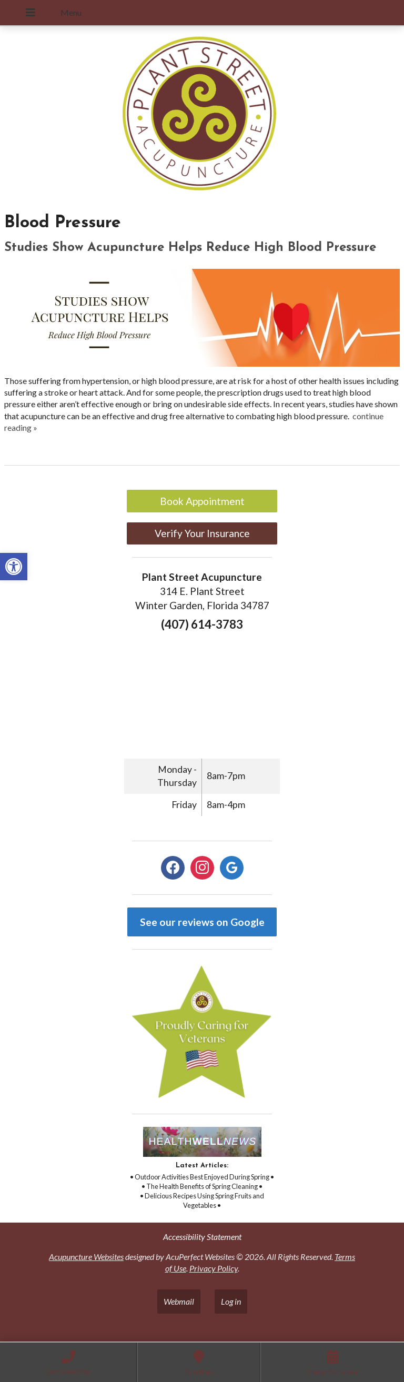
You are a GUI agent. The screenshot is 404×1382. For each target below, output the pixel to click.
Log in (231, 1301)
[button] (13, 566)
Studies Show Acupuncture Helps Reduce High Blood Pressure (190, 247)
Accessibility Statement (202, 1237)
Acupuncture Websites (86, 1257)
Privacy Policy (213, 1268)
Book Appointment (202, 501)
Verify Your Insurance (202, 533)
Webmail (179, 1301)
